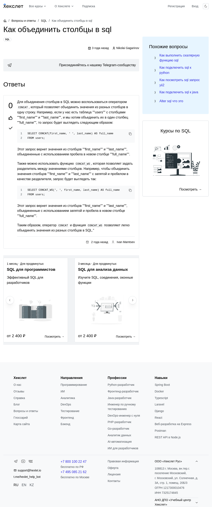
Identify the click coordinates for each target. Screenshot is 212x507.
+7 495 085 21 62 (74, 472)
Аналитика (68, 398)
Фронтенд (67, 417)
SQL (44, 20)
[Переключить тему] (206, 6)
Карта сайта (22, 424)
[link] (71, 65)
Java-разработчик (119, 398)
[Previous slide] (10, 300)
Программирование (74, 384)
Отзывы (19, 391)
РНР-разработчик (119, 422)
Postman (160, 430)
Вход (195, 6)
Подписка (88, 6)
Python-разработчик (121, 384)
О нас (17, 384)
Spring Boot (162, 384)
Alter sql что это (171, 101)
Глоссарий (21, 417)
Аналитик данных (119, 435)
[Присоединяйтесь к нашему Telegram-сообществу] (71, 65)
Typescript (161, 398)
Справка (19, 398)
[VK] (31, 462)
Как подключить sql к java (178, 92)
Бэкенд (65, 424)
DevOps (66, 404)
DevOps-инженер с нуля (124, 415)
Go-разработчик (118, 428)
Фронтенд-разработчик (123, 391)
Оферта (113, 468)
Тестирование (70, 411)
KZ (32, 485)
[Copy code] (130, 134)
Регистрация (176, 6)
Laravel (159, 404)
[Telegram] (16, 462)
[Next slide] (132, 300)
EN (24, 485)
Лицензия (114, 474)
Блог (17, 404)
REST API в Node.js (168, 437)
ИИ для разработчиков (123, 448)
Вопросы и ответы (23, 20)
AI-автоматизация (120, 441)
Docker (159, 391)
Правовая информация (123, 461)
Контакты (114, 481)
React (158, 417)
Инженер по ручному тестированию (122, 407)
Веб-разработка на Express (173, 424)
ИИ (63, 391)
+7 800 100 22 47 (74, 461)
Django (159, 411)
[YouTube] (23, 462)
